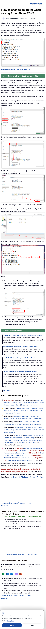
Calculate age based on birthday (14, 453)
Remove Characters (36, 448)
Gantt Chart (22, 450)
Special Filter (32, 442)
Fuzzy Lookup (37, 418)
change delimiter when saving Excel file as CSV (20, 76)
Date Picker (8, 440)
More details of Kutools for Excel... (13, 503)
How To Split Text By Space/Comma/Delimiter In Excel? (20, 372)
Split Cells (27, 460)
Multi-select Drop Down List (31, 424)
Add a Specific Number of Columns (25, 427)
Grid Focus (19, 435)
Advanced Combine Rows (16, 460)
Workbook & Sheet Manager (13, 438)
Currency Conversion (22, 458)
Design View (28, 435)
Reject (32, 625)
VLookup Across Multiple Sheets (21, 418)
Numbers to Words (10, 458)
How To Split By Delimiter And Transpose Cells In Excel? (20, 346)
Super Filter (21, 442)
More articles (7, 390)
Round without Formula (12, 413)
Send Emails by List (10, 442)
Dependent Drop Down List (13, 424)
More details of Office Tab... (16, 555)
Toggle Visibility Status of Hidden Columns (24, 430)
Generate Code (16, 402)
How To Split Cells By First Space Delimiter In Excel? (19, 358)
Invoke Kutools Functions (29, 405)
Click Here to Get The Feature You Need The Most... (27, 477)
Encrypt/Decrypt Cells (35, 440)
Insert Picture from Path (17, 455)
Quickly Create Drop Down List (29, 422)
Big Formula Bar (39, 435)
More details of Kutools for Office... (13, 595)
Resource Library (29, 438)
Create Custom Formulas (30, 402)
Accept (12, 625)
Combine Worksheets (20, 440)
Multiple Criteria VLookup (20, 416)
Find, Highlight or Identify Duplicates (26, 408)
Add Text (26, 448)
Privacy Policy (10, 621)
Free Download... (33, 555)
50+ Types (13, 450)
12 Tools (19, 448)
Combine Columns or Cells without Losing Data (27, 410)
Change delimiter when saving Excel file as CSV (16, 69)
